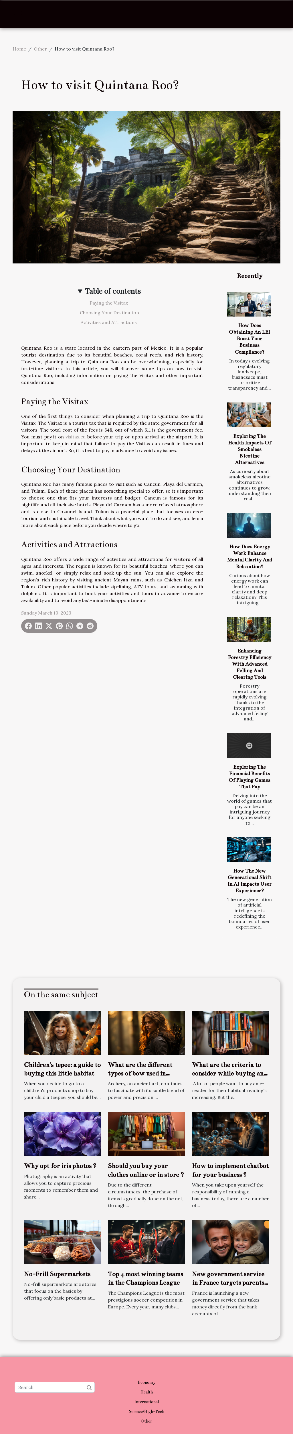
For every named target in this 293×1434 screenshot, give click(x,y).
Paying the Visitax (109, 303)
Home (19, 49)
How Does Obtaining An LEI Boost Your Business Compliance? (249, 339)
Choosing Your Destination (109, 312)
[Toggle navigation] (18, 14)
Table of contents (113, 291)
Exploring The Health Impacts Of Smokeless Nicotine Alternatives (249, 449)
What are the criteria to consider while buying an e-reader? (228, 1073)
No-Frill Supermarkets (57, 1274)
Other (40, 49)
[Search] (55, 1387)
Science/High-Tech (146, 1411)
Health (146, 1392)
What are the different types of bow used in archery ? (140, 1073)
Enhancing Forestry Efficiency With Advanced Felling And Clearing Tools (249, 664)
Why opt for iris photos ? (60, 1166)
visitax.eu (76, 437)
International (146, 1401)
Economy (146, 1382)
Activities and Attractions (109, 322)
